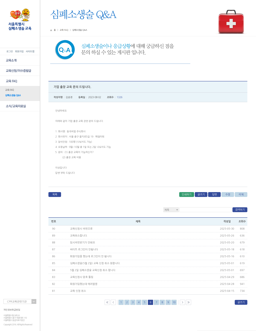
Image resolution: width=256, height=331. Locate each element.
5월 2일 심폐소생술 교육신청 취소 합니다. (93, 270)
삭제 (241, 194)
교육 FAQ (64, 30)
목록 (54, 194)
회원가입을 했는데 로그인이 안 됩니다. (91, 256)
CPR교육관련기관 (17, 301)
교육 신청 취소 (78, 291)
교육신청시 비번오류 (81, 228)
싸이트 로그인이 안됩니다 (84, 249)
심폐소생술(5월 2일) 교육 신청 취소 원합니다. (95, 263)
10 (174, 302)
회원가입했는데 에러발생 (83, 284)
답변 (214, 194)
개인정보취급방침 (11, 310)
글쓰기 (201, 194)
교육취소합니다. (79, 235)
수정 (227, 194)
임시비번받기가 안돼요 (82, 242)
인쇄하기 (186, 194)
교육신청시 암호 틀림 (81, 277)
